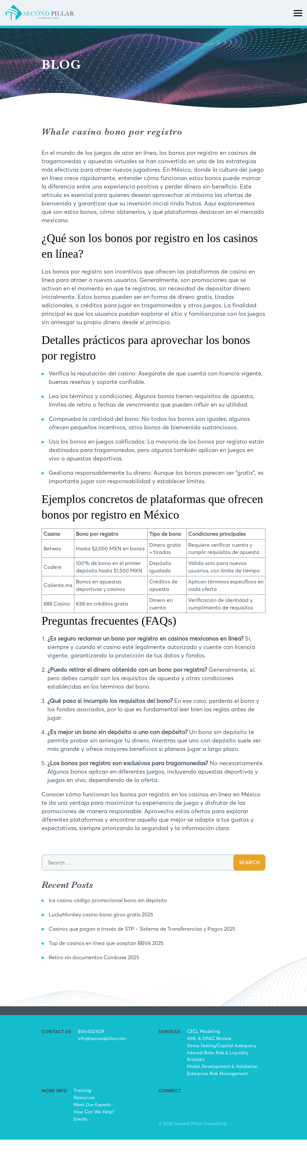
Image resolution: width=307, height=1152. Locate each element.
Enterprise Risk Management (217, 1085)
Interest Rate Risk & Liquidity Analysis (217, 1068)
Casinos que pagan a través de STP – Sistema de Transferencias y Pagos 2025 (154, 941)
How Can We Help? (94, 1124)
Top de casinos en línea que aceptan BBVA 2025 (113, 955)
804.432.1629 (91, 1043)
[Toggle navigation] (298, 18)
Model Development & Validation (222, 1078)
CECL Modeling (203, 1043)
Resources (84, 1109)
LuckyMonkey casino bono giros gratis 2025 (108, 926)
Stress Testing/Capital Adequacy (221, 1057)
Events (80, 1131)
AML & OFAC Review (209, 1050)
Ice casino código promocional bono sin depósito (115, 912)
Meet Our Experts (92, 1117)
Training (82, 1102)
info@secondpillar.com (102, 1050)
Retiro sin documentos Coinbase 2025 (100, 969)
